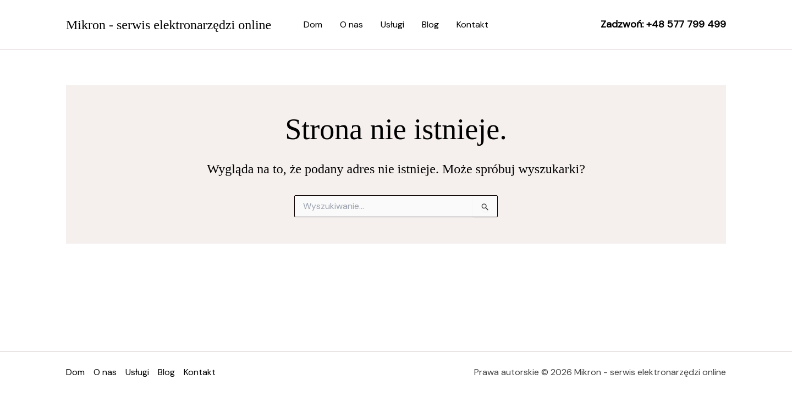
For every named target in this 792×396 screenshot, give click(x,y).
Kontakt (472, 24)
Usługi (392, 24)
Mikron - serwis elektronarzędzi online (168, 25)
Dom (313, 24)
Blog (430, 24)
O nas (351, 24)
